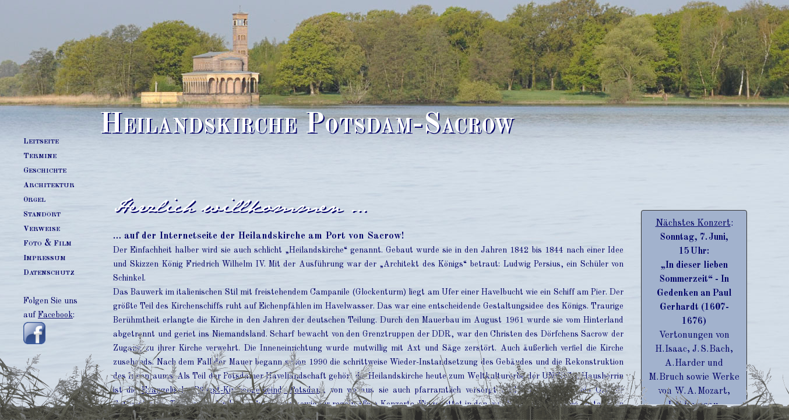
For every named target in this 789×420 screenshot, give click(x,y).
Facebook (55, 315)
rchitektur (49, 185)
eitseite (41, 141)
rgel (34, 199)
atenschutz (49, 272)
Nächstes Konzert (693, 223)
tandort (42, 214)
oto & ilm (47, 243)
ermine (40, 155)
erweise (41, 228)
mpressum (44, 257)
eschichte (44, 170)
